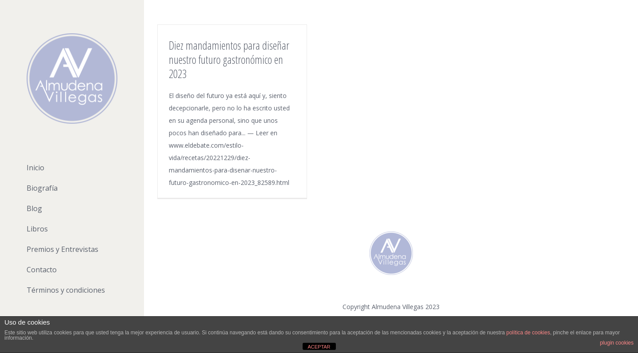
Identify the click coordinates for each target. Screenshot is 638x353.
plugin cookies (617, 343)
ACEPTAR (318, 346)
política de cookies (528, 332)
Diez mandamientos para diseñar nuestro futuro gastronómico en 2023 (229, 59)
